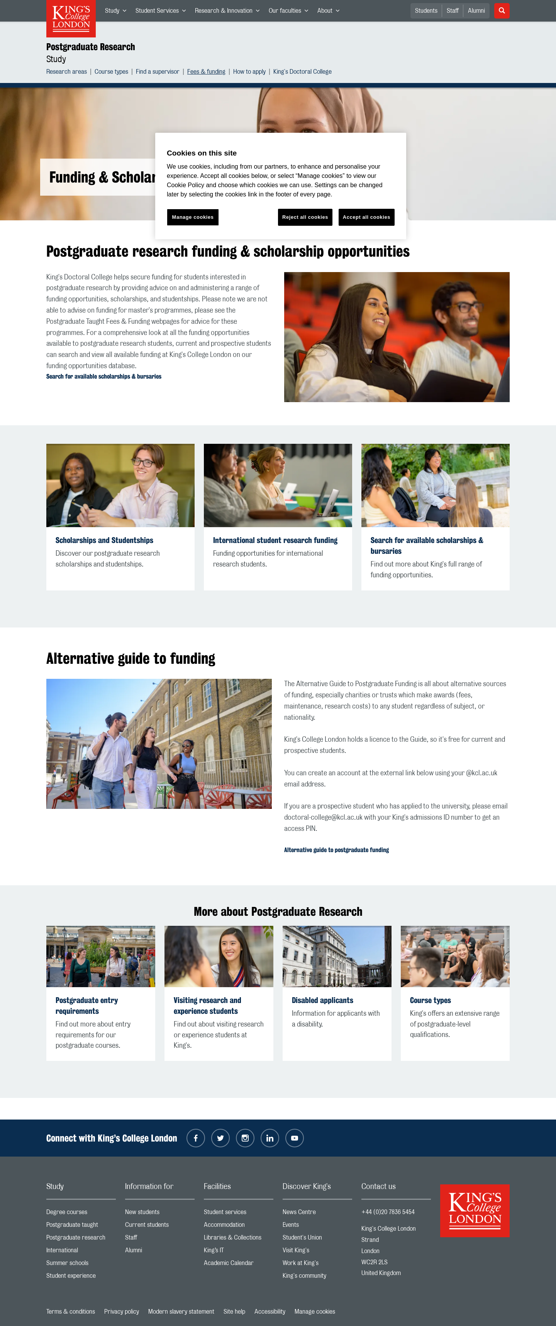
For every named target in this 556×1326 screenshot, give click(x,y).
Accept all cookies (366, 217)
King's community (317, 1277)
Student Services (163, 12)
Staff (453, 11)
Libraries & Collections (238, 1239)
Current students (160, 1226)
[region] (280, 186)
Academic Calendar (238, 1265)
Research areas (66, 73)
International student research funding (275, 540)
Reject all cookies (305, 217)
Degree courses (81, 1214)
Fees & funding (206, 73)
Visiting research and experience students (207, 1005)
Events (317, 1226)
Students (426, 11)
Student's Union (317, 1239)
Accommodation (238, 1226)
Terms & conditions (70, 1312)
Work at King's (317, 1265)
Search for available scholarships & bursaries (103, 376)
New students (160, 1214)
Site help (234, 1312)
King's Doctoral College (302, 73)
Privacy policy (121, 1312)
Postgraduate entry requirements (87, 1005)
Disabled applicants (322, 1000)
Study (118, 12)
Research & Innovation (229, 12)
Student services (238, 1214)
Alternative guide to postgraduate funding (336, 850)
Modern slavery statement (181, 1312)
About (330, 12)
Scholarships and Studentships (104, 540)
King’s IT (238, 1252)
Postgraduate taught (81, 1226)
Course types (111, 73)
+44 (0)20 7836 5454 (388, 1212)
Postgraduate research (81, 1239)
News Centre (317, 1214)
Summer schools (81, 1265)
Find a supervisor (158, 73)
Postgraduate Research (90, 46)
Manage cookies (315, 1312)
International (81, 1252)
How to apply (249, 73)
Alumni (476, 11)
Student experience (81, 1277)
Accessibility (269, 1312)
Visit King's (317, 1252)
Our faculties (291, 12)
